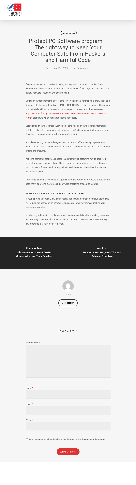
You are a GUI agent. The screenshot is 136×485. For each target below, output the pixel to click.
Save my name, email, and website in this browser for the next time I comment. (67, 439)
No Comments (80, 68)
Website (30, 420)
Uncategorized (68, 33)
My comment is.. (34, 342)
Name (29, 388)
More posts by (68, 303)
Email (29, 404)
